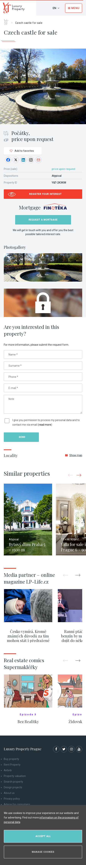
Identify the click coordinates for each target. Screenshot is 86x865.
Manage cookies (43, 852)
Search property (13, 781)
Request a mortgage (43, 219)
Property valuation (15, 775)
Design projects (13, 787)
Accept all (43, 836)
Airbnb (8, 770)
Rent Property (12, 764)
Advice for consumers (17, 804)
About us (9, 793)
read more (45, 424)
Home (7, 20)
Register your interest (45, 194)
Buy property (11, 758)
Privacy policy (12, 798)
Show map (73, 455)
